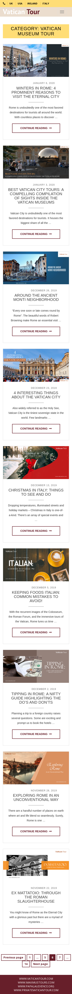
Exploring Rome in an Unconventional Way (36, 797)
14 (27, 964)
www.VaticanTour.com (36, 978)
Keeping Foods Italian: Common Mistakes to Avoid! (36, 596)
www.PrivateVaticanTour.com (36, 990)
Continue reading (34, 128)
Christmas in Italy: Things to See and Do (36, 492)
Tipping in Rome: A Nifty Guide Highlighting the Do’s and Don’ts (36, 698)
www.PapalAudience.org (36, 986)
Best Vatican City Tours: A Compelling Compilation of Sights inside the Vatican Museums (36, 196)
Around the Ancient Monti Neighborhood (36, 297)
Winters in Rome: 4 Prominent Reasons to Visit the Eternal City (36, 92)
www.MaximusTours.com (36, 982)
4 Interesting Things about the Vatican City (36, 395)
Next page (40, 964)
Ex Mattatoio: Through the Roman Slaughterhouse (36, 897)
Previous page (13, 957)
